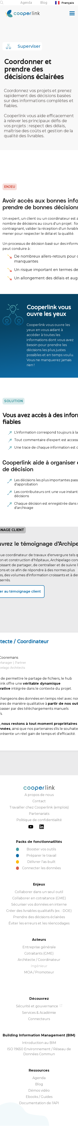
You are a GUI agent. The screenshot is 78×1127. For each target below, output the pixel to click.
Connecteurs (39, 1019)
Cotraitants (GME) (39, 953)
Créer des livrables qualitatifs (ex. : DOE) (39, 911)
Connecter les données (41, 868)
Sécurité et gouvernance (37, 1006)
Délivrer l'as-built (41, 862)
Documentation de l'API (39, 1103)
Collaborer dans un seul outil (39, 892)
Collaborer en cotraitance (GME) (39, 898)
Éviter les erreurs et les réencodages (39, 923)
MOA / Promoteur (39, 972)
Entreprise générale (39, 947)
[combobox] (65, 2)
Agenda (26, 2)
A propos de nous (39, 795)
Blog (43, 2)
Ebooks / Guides (39, 1097)
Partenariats (39, 814)
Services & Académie (39, 1013)
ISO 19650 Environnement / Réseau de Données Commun (39, 1051)
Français (64, 2)
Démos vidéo (39, 1090)
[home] (20, 13)
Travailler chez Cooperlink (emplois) (39, 807)
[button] (72, 13)
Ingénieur (39, 966)
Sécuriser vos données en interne (39, 904)
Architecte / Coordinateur (39, 960)
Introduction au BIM (39, 1043)
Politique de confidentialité (39, 820)
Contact (39, 801)
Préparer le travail (41, 855)
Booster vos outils (41, 849)
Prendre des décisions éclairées (39, 917)
